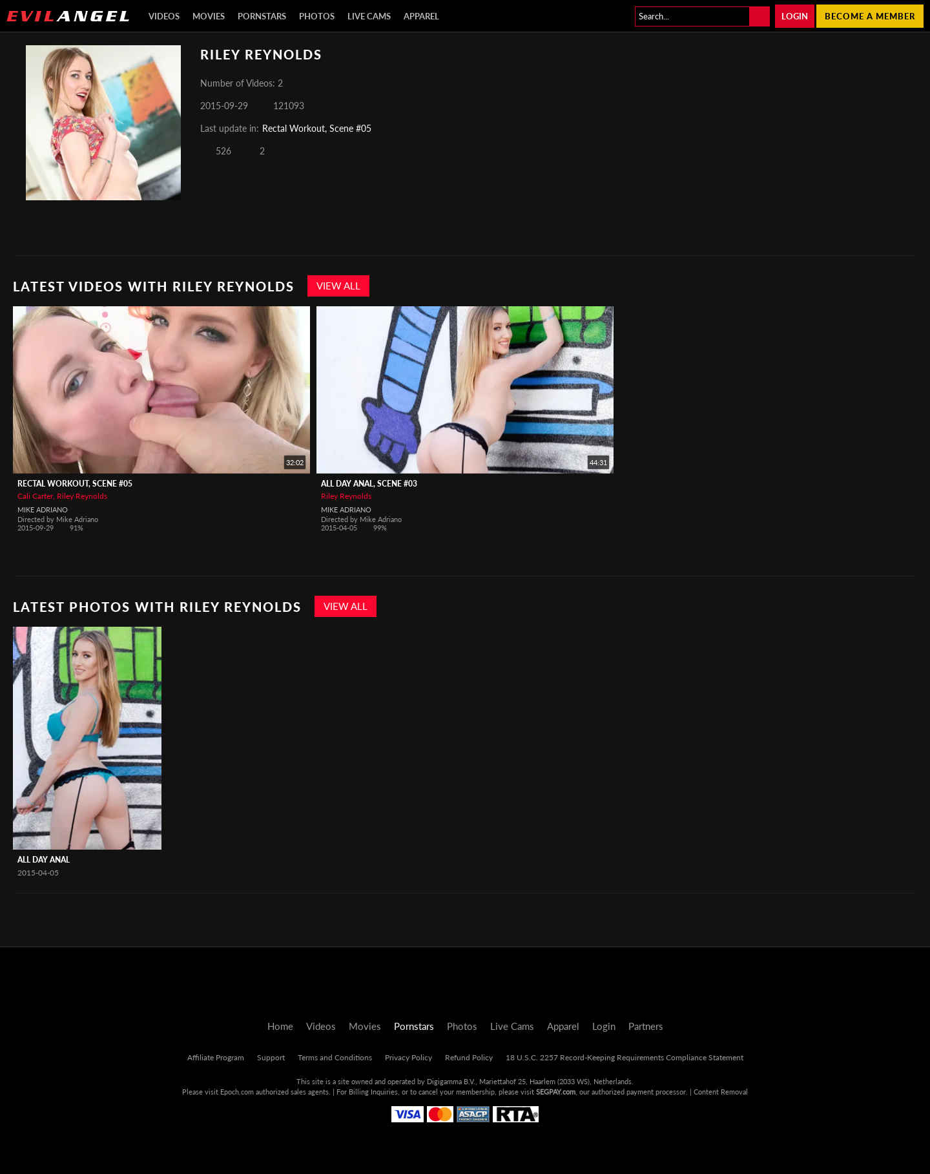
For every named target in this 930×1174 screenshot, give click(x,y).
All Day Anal (43, 860)
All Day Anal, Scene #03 (369, 483)
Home (280, 1026)
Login (794, 16)
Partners (645, 1026)
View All (338, 285)
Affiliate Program (215, 1057)
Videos (164, 16)
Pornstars (262, 16)
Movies (208, 16)
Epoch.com (237, 1091)
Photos (317, 16)
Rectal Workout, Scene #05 (316, 128)
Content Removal (721, 1091)
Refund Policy (469, 1057)
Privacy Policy (408, 1057)
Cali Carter (35, 496)
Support (271, 1057)
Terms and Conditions (335, 1057)
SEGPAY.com (555, 1091)
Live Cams (369, 16)
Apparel (421, 16)
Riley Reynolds (82, 496)
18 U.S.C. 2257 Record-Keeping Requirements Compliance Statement (624, 1057)
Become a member (870, 16)
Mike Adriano (42, 509)
